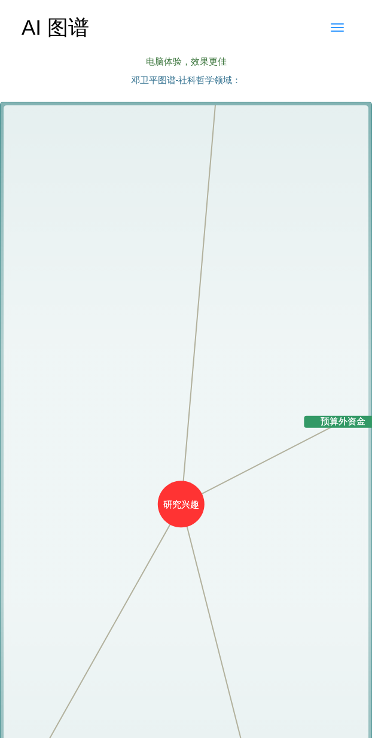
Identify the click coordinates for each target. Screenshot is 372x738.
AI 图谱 (55, 27)
